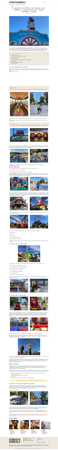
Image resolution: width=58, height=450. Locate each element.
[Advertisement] (29, 76)
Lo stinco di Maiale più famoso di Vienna (16, 62)
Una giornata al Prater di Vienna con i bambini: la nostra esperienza (21, 59)
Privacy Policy (38, 448)
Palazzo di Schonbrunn (30, 414)
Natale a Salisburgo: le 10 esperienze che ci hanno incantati (44, 432)
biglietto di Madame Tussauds (23, 380)
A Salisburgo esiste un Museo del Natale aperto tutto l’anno (23, 432)
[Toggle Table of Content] (47, 53)
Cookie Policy (42, 448)
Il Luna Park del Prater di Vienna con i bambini (18, 56)
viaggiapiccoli (27, 13)
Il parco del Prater (14, 63)
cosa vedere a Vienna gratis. (44, 414)
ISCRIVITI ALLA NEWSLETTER (15, 125)
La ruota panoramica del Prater (15, 55)
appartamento (27, 89)
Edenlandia (16, 336)
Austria (12, 6)
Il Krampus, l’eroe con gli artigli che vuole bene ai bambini (12, 432)
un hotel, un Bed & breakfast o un (19, 89)
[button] (48, 4)
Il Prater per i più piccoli (14, 58)
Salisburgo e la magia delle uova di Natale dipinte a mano (34, 432)
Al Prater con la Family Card (15, 57)
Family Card (16, 277)
